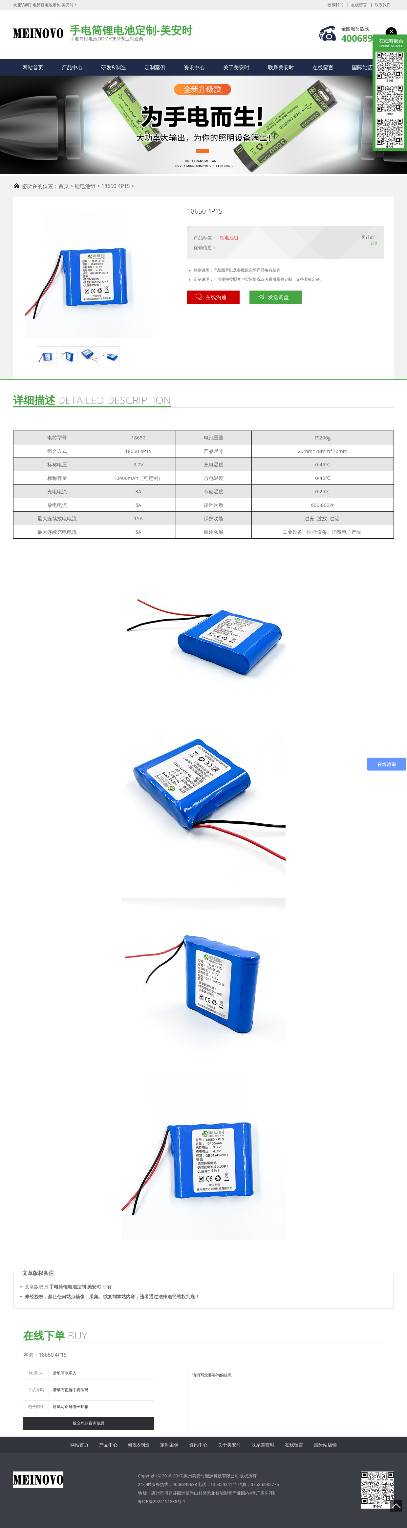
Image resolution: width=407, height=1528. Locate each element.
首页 (63, 186)
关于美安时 (236, 67)
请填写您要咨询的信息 (285, 1398)
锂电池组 (85, 186)
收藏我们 (335, 5)
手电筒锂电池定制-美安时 (38, 35)
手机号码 (36, 1390)
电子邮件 (36, 1406)
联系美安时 (281, 67)
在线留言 (359, 5)
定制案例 (154, 67)
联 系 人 (36, 1373)
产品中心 (72, 67)
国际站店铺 (365, 67)
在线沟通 (211, 297)
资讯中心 (194, 67)
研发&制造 (113, 67)
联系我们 (383, 5)
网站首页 (32, 67)
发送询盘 (273, 297)
